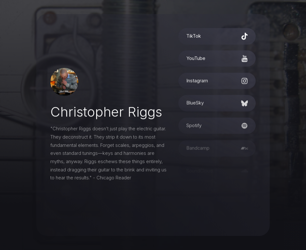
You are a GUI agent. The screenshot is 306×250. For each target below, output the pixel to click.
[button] (217, 37)
